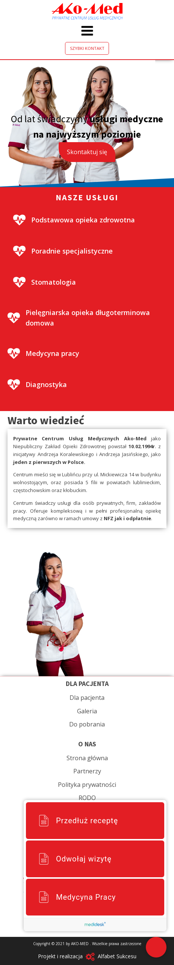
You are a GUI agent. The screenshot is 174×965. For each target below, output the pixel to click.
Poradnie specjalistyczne (72, 250)
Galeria (87, 711)
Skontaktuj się (87, 152)
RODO (87, 798)
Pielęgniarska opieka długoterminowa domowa (88, 318)
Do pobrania (87, 724)
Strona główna (87, 758)
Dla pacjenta (87, 697)
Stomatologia (53, 282)
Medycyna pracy (52, 353)
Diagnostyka (46, 384)
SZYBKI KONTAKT (87, 48)
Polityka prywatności (87, 784)
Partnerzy (87, 771)
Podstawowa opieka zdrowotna (83, 219)
